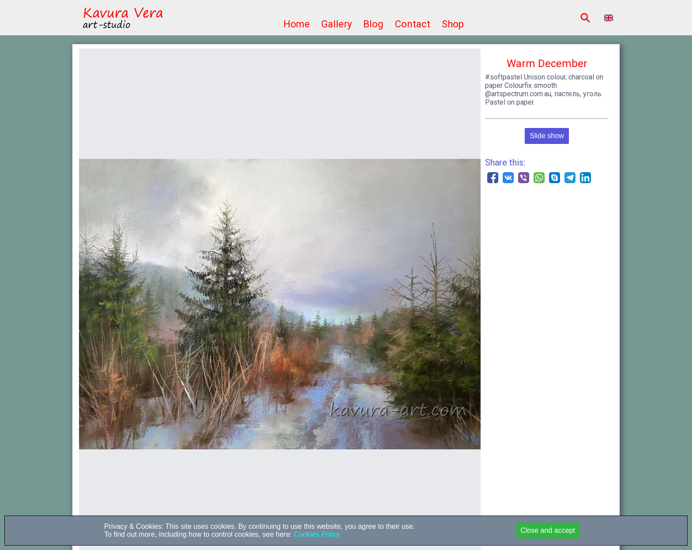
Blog (373, 24)
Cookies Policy (316, 534)
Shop (453, 24)
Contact (412, 24)
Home (296, 24)
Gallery (336, 24)
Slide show (547, 135)
